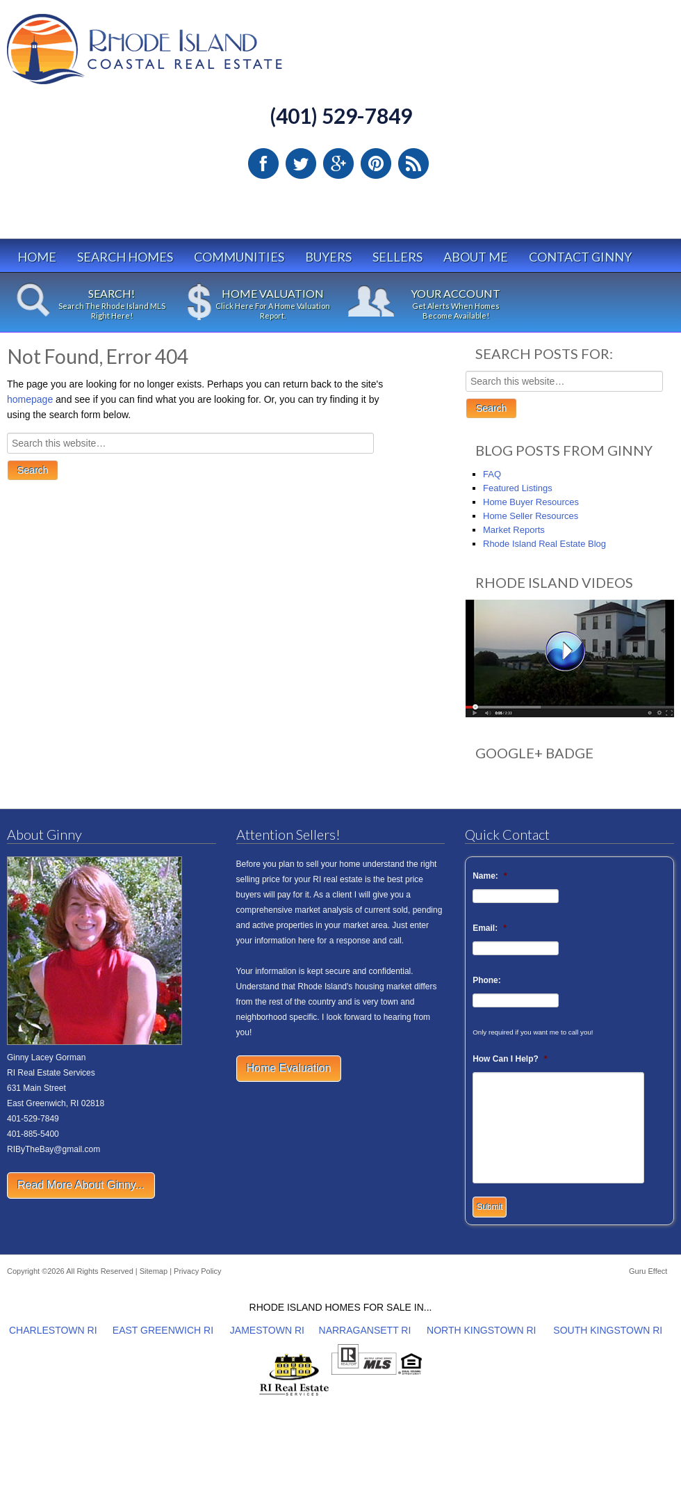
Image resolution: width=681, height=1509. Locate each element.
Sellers (397, 256)
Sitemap (153, 1271)
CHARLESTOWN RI (53, 1330)
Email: (490, 928)
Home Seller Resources (530, 516)
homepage (30, 399)
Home (36, 256)
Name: (490, 876)
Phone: (487, 980)
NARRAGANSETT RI (365, 1330)
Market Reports (514, 530)
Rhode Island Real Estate (173, 55)
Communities (239, 256)
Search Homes (125, 256)
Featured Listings (517, 488)
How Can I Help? (510, 1059)
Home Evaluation (289, 1068)
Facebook (263, 163)
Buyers (328, 256)
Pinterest (376, 163)
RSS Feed (413, 163)
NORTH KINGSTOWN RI (481, 1330)
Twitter (301, 163)
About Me (475, 256)
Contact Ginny (580, 256)
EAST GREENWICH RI (163, 1330)
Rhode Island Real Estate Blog (544, 543)
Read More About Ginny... (81, 1185)
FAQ (492, 474)
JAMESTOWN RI (267, 1330)
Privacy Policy (197, 1271)
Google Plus (338, 163)
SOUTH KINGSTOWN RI (607, 1330)
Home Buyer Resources (531, 502)
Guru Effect (648, 1271)
